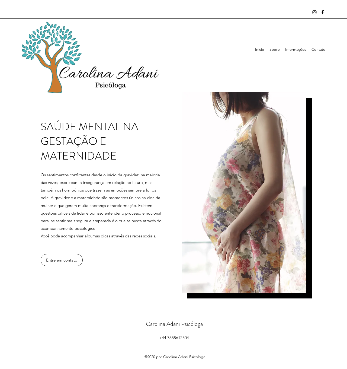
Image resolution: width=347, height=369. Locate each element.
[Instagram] (314, 12)
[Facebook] (322, 12)
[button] (62, 260)
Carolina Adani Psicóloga (174, 324)
